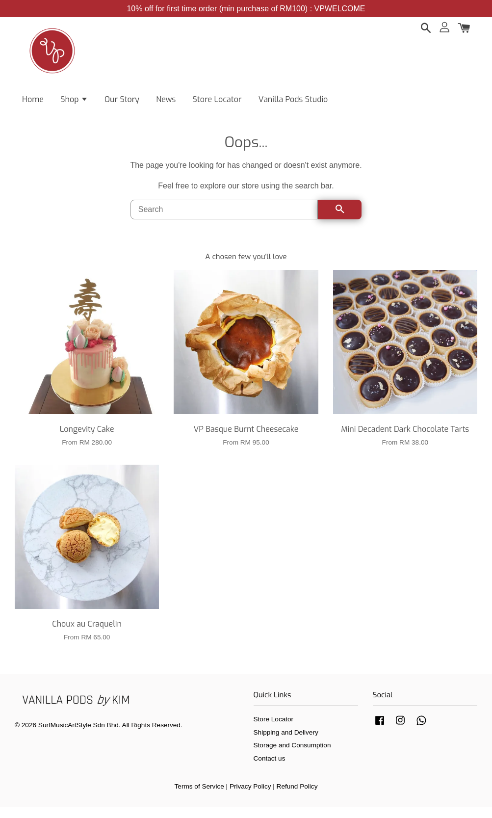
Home (33, 103)
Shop (73, 103)
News (166, 103)
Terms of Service (199, 797)
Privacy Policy (250, 797)
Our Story (121, 103)
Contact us (269, 769)
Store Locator (217, 103)
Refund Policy (297, 797)
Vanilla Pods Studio (293, 103)
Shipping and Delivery (286, 743)
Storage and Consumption (292, 756)
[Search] (224, 221)
